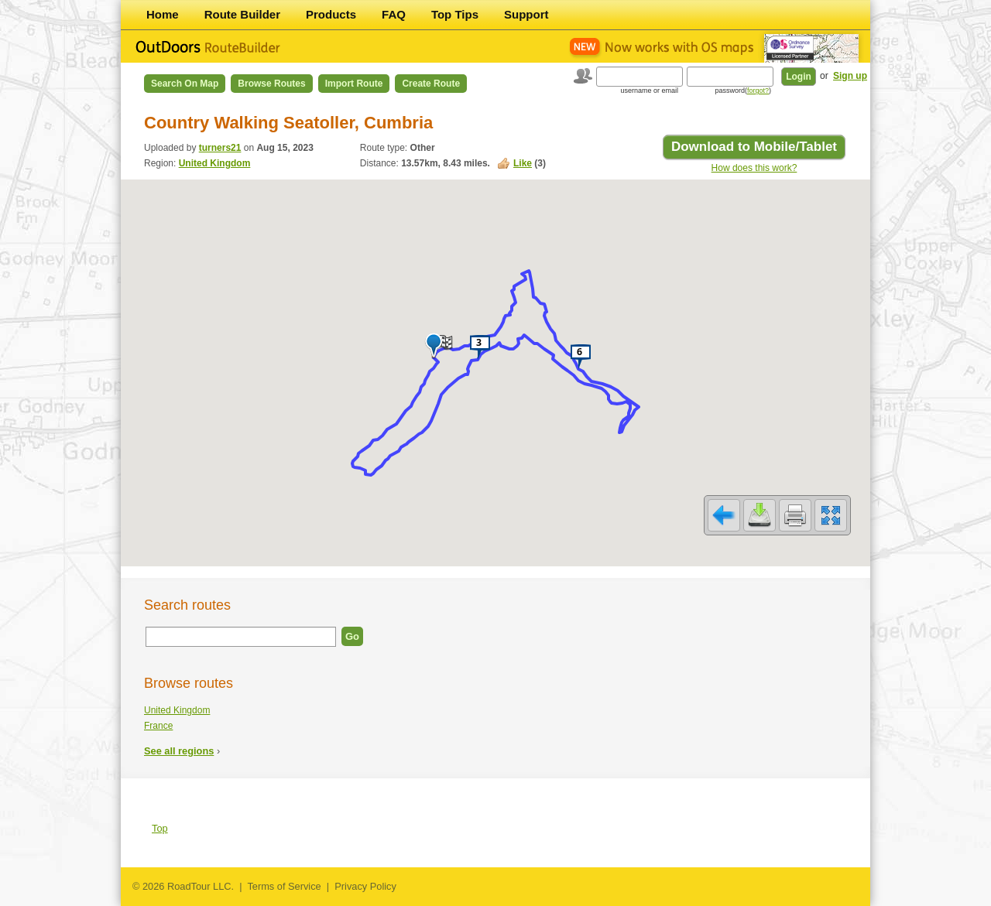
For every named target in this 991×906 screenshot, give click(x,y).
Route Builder (242, 14)
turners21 (220, 147)
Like (522, 163)
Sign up (850, 75)
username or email (649, 90)
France (158, 725)
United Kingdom (215, 163)
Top (160, 828)
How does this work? (754, 167)
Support (526, 14)
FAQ (394, 14)
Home (162, 14)
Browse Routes (271, 83)
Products (331, 14)
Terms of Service (284, 886)
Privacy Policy (365, 886)
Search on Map (184, 83)
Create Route (431, 83)
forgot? (758, 90)
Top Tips (454, 14)
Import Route (354, 83)
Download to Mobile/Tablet (754, 146)
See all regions (179, 751)
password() (743, 90)
